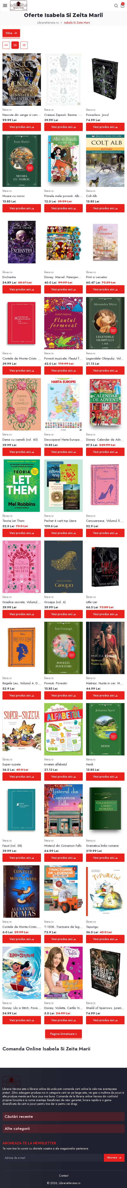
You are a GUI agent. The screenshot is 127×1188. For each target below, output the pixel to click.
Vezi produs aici (22, 127)
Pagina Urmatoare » (63, 1034)
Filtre (11, 33)
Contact (63, 1176)
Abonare (114, 1157)
